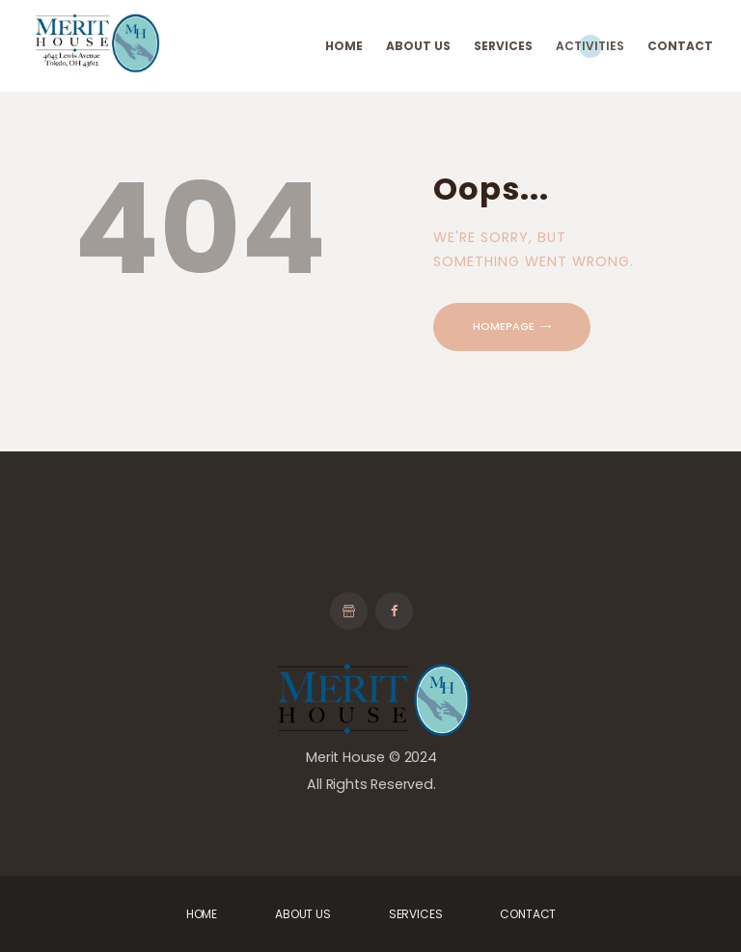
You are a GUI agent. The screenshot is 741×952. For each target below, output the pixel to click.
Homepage (504, 326)
